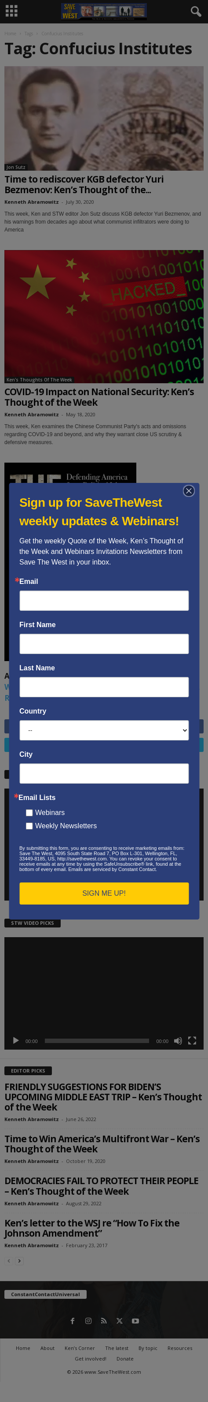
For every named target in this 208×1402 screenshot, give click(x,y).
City (26, 754)
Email (28, 581)
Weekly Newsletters (66, 826)
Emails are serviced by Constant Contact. (112, 869)
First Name (37, 624)
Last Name (37, 668)
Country (32, 711)
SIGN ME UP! (104, 893)
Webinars (50, 812)
